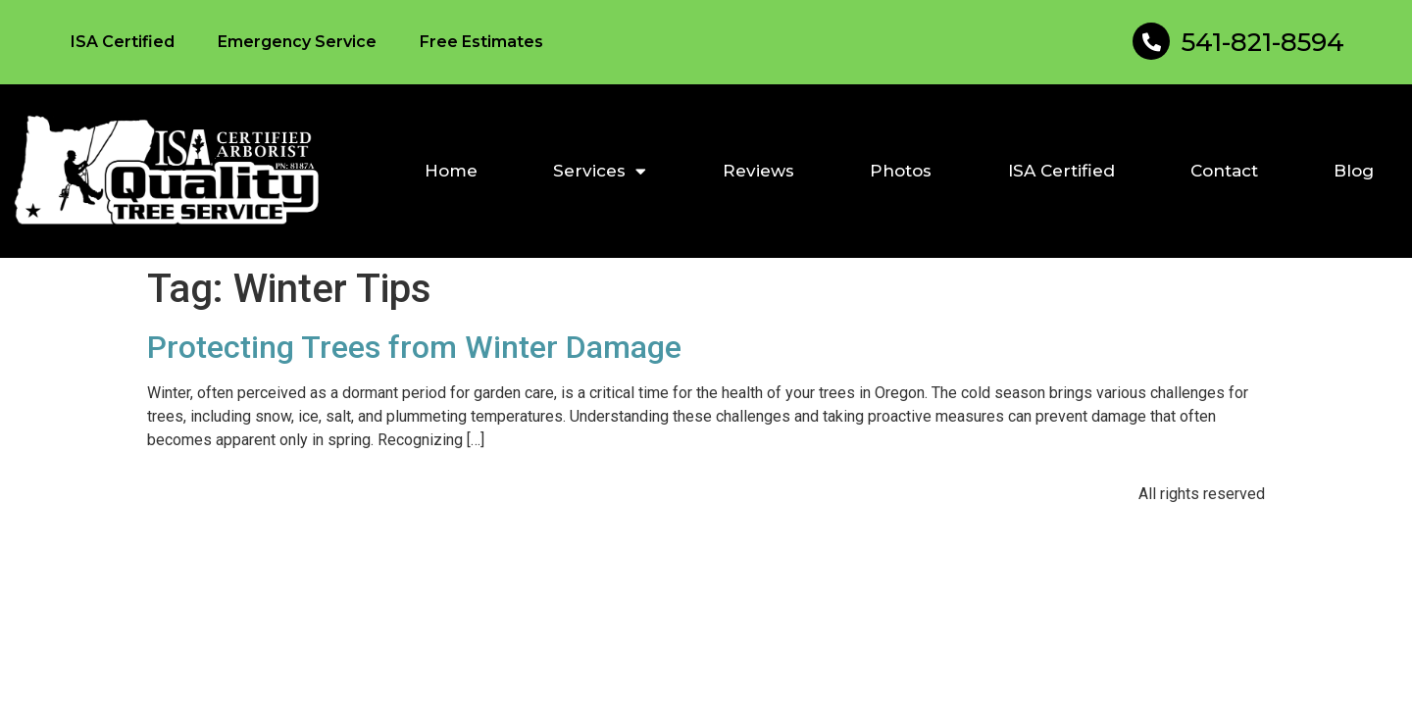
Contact (1224, 170)
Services (599, 171)
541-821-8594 (1263, 42)
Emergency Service (297, 41)
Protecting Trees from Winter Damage (414, 347)
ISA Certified (123, 41)
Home (451, 170)
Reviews (758, 170)
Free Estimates (481, 41)
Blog (1354, 170)
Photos (901, 170)
